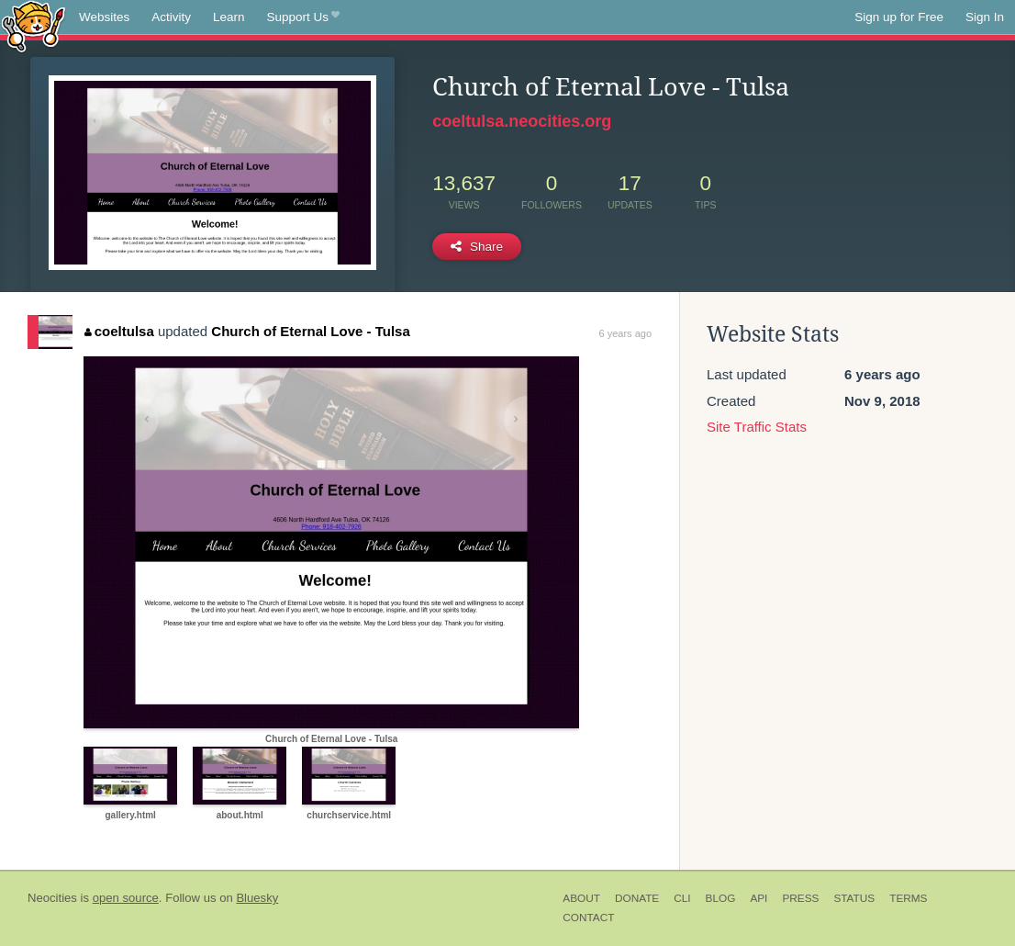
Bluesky (257, 898)
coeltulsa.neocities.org (521, 121)
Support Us (303, 17)
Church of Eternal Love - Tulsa (310, 331)
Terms (908, 898)
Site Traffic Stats (757, 426)
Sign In (984, 17)
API (758, 898)
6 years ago (625, 333)
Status (854, 898)
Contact (588, 917)
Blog (721, 898)
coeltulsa (119, 331)
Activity (171, 17)
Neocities (52, 898)
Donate (637, 898)
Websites (104, 17)
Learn (229, 17)
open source (126, 898)
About (581, 898)
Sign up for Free (898, 17)
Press (800, 898)
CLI (682, 898)
